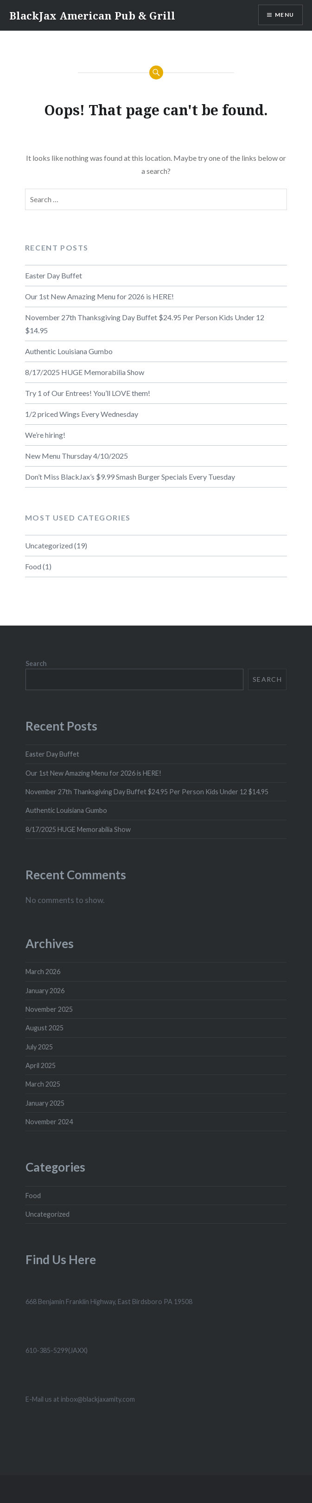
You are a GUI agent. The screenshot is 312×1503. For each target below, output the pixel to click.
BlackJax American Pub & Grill (92, 15)
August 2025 (44, 1028)
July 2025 (39, 1047)
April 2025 (40, 1065)
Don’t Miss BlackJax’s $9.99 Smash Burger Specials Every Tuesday (130, 476)
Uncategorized (49, 545)
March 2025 (42, 1084)
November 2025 (49, 1009)
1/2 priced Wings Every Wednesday (81, 413)
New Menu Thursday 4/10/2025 (76, 455)
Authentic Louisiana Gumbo (69, 351)
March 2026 (42, 972)
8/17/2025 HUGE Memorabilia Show (84, 372)
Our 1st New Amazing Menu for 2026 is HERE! (99, 296)
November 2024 (49, 1122)
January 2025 (44, 1103)
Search (36, 663)
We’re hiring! (45, 434)
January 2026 (44, 991)
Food (33, 566)
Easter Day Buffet (53, 275)
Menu (284, 14)
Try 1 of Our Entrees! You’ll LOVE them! (87, 393)
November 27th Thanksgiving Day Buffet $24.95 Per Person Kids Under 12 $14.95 (144, 324)
